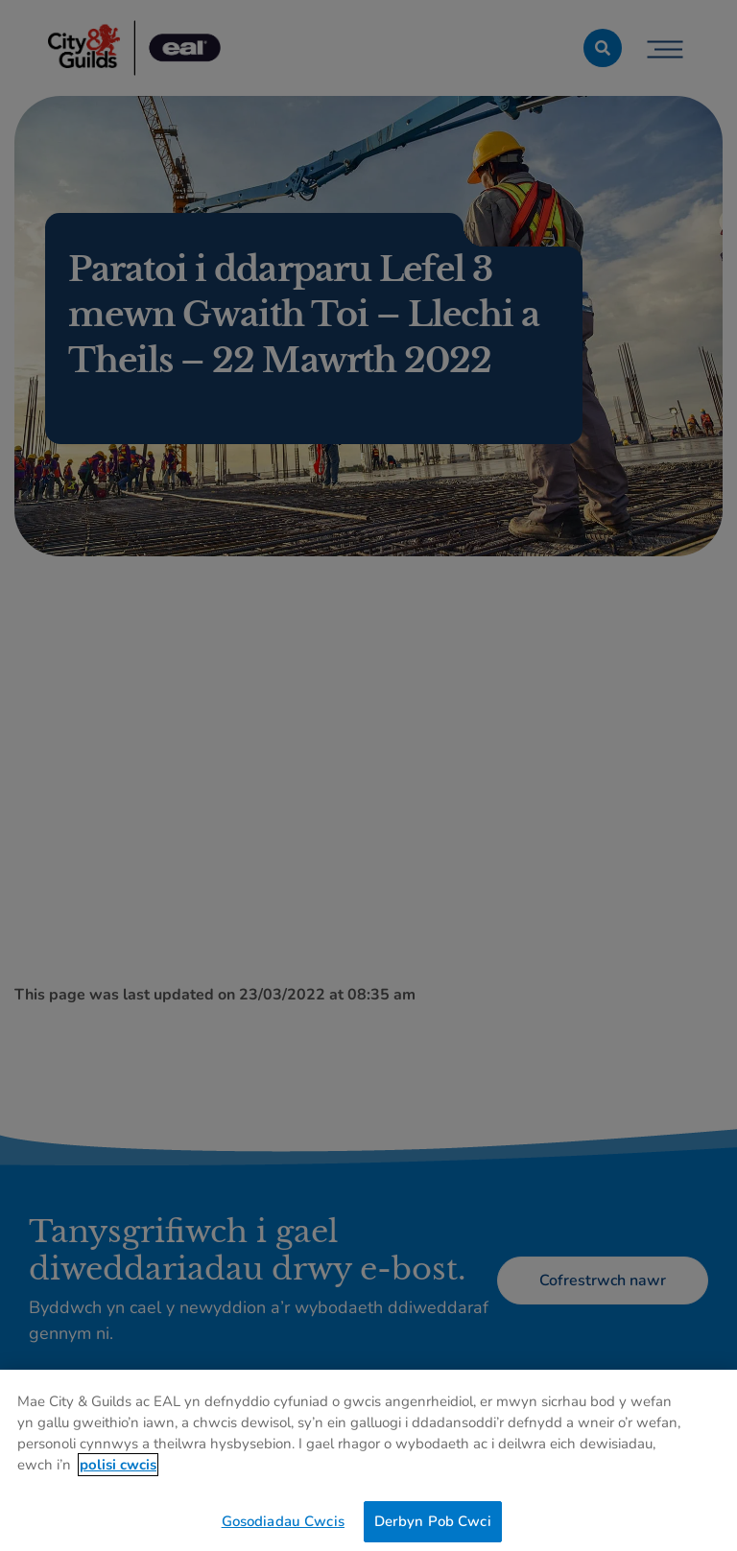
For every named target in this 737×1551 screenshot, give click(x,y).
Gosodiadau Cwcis (283, 1525)
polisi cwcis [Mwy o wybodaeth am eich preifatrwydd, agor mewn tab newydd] (118, 1468)
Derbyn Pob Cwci (432, 1525)
